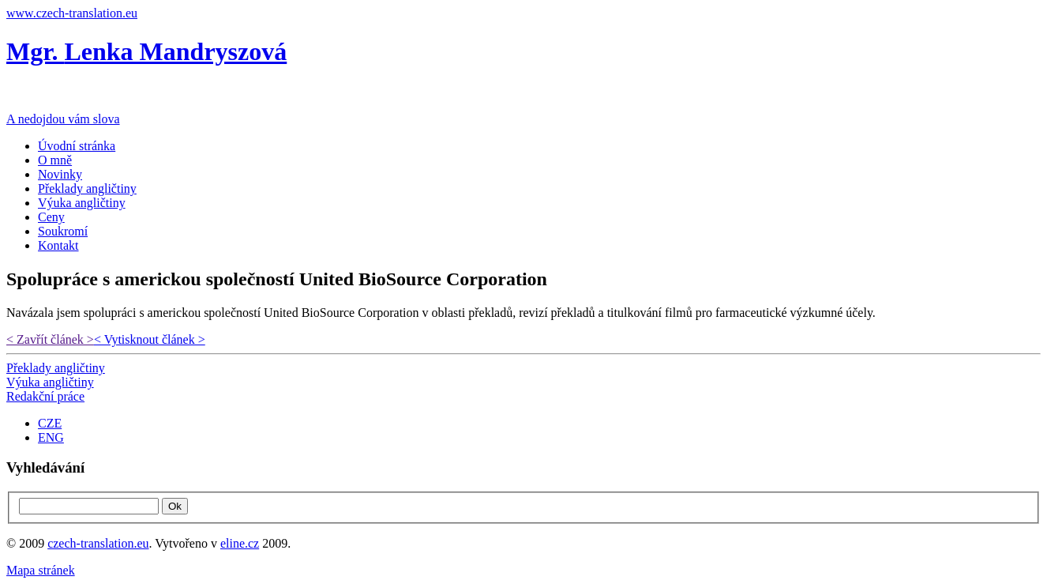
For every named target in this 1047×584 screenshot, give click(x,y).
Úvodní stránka (76, 146)
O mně (55, 160)
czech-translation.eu (97, 543)
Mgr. (146, 51)
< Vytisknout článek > (149, 339)
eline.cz (239, 543)
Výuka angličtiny (82, 202)
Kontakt (58, 245)
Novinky (60, 174)
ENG (51, 437)
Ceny (51, 217)
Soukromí (63, 231)
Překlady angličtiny (87, 188)
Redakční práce (45, 396)
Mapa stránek (40, 570)
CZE (50, 423)
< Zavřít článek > (50, 339)
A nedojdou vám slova (63, 119)
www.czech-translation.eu (71, 13)
